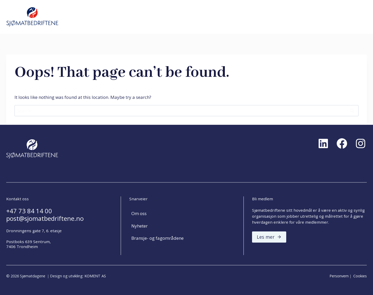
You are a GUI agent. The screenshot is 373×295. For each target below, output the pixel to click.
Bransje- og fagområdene (157, 238)
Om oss (139, 213)
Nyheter (139, 226)
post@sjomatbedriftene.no (45, 218)
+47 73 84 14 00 (29, 211)
